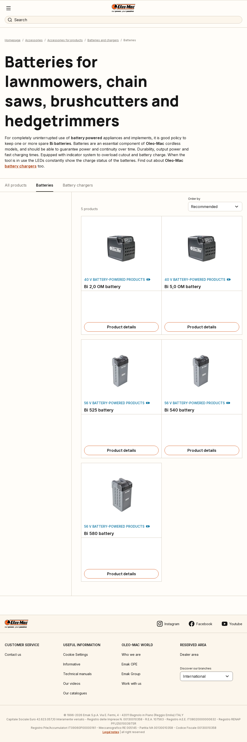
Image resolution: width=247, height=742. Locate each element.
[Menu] (8, 8)
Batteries (44, 185)
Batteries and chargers (103, 40)
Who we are (131, 654)
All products (16, 185)
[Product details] (121, 327)
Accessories (34, 40)
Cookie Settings (75, 654)
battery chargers (21, 166)
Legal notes (111, 732)
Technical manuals (77, 674)
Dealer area (189, 654)
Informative (71, 664)
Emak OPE (129, 664)
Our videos (71, 683)
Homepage (13, 40)
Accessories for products (65, 40)
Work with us (131, 683)
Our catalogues (75, 693)
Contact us (13, 654)
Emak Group (131, 674)
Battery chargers (78, 185)
